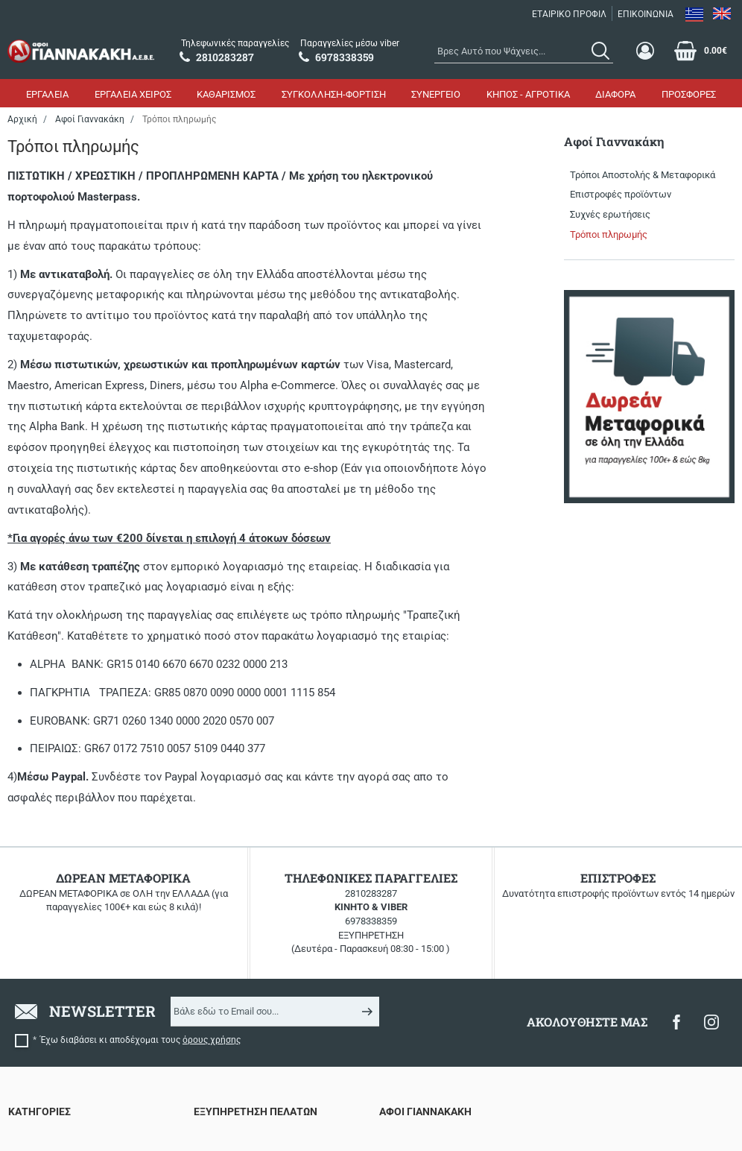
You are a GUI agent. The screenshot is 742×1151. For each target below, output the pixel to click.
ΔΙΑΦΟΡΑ (615, 94)
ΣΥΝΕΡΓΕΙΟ (435, 94)
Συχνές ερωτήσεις (610, 214)
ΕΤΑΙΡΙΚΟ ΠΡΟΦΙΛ (569, 14)
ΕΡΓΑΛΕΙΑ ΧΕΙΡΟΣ (133, 94)
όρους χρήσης (212, 1040)
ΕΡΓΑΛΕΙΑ (47, 94)
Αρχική (22, 119)
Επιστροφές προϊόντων (620, 194)
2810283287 (371, 893)
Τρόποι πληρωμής (608, 234)
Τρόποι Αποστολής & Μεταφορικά (642, 174)
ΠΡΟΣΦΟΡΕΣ (689, 94)
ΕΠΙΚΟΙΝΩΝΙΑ (645, 14)
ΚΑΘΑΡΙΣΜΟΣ (226, 94)
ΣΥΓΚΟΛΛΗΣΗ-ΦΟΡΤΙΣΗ (334, 94)
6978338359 (371, 921)
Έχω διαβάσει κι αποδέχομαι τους (140, 1040)
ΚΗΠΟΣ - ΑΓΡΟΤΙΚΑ (528, 94)
